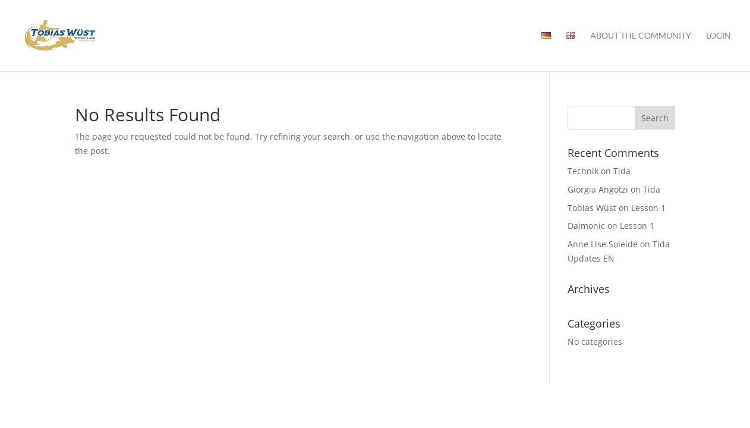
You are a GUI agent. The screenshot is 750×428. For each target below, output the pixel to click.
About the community (640, 36)
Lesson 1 (648, 207)
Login (718, 36)
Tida (622, 171)
